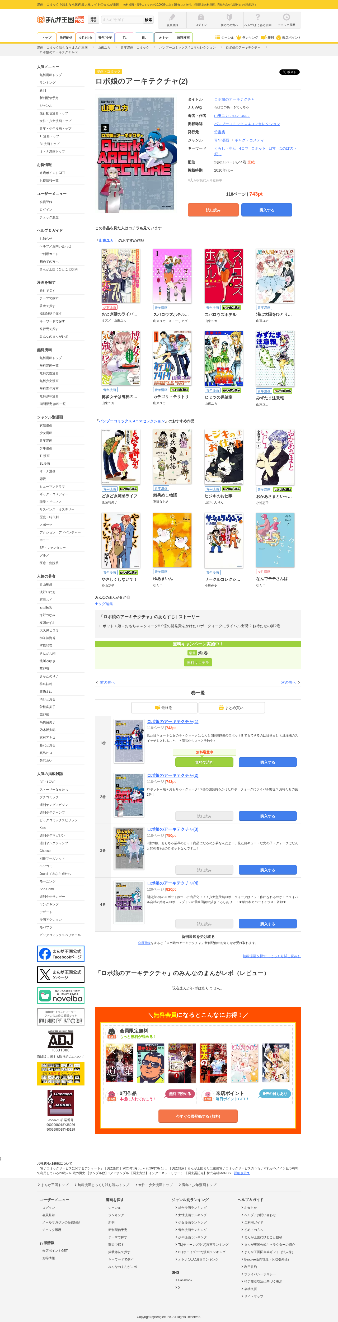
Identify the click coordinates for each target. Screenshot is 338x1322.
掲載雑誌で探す (51, 313)
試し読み (213, 210)
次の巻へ (288, 682)
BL (144, 38)
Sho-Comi (47, 889)
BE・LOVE (47, 782)
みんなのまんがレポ (54, 336)
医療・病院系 (49, 563)
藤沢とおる (47, 745)
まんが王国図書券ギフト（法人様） (267, 1252)
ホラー (44, 540)
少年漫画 (46, 448)
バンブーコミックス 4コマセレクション (132, 421)
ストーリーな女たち (54, 789)
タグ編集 (105, 604)
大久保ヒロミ (49, 630)
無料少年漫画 (49, 396)
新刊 (267, 38)
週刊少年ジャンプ (52, 812)
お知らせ (46, 238)
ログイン (46, 209)
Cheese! (45, 851)
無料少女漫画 (49, 381)
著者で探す (47, 306)
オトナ (163, 38)
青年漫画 (46, 440)
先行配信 (66, 38)
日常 (272, 148)
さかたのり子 (49, 676)
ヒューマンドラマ (52, 486)
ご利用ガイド (49, 254)
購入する (267, 210)
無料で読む (204, 762)
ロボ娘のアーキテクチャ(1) (173, 721)
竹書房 (219, 132)
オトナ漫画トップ (52, 151)
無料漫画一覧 (49, 365)
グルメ (44, 555)
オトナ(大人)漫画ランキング (196, 1259)
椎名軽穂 (46, 684)
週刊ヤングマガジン (54, 805)
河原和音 (46, 646)
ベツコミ (46, 866)
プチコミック (49, 797)
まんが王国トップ (52, 1185)
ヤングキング (49, 904)
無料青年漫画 (49, 388)
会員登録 (46, 202)
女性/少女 (85, 38)
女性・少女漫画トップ (55, 121)
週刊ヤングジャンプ (54, 843)
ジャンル (224, 38)
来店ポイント (288, 38)
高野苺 (44, 714)
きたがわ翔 (47, 653)
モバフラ (46, 927)
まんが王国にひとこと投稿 (59, 269)
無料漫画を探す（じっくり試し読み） (272, 956)
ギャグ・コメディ (249, 140)
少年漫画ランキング (190, 1237)
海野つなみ (47, 615)
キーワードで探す (52, 321)
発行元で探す (49, 329)
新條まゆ (46, 691)
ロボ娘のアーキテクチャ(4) (173, 883)
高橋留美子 (47, 722)
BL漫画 (45, 463)
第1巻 (203, 653)
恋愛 (43, 479)
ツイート (292, 72)
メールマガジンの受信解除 (61, 1222)
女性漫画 (46, 425)
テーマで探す (49, 298)
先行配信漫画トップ (54, 113)
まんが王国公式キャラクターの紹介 (267, 1244)
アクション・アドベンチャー (60, 532)
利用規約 (248, 1266)
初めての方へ (49, 261)
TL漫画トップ (49, 136)
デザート (46, 912)
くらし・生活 (225, 148)
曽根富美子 (47, 707)
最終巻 (163, 707)
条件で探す (47, 290)
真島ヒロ (46, 753)
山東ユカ (232, 116)
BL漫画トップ (49, 144)
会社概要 (248, 1289)
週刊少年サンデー (52, 897)
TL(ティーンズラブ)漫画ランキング (201, 1244)
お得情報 (48, 1258)
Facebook (183, 1280)
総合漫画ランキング (190, 1207)
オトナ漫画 (47, 471)
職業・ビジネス (51, 502)
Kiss (43, 828)
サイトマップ (251, 1296)
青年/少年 (105, 38)
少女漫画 (46, 433)
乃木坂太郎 (47, 730)
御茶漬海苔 (47, 638)
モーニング (47, 881)
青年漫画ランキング (190, 1229)
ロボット (258, 148)
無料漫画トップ (51, 75)
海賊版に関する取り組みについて (60, 1057)
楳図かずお (47, 623)
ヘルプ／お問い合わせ (55, 246)
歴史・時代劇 (49, 517)
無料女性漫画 (49, 373)
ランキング (247, 38)
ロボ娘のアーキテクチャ (234, 99)
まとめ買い (231, 707)
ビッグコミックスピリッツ (59, 820)
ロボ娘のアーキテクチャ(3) (173, 829)
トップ (46, 38)
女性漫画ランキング (190, 1215)
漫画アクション (51, 920)
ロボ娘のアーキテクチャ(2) (173, 775)
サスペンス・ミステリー (57, 509)
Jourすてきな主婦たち (55, 874)
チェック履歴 (49, 217)
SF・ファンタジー (53, 548)
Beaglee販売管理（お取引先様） (265, 1259)
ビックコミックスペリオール (60, 935)
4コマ (243, 148)
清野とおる (47, 699)
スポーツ (46, 525)
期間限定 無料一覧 (53, 404)
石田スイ (46, 600)
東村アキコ (47, 737)
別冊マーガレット (52, 858)
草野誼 (44, 669)
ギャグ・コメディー (54, 494)
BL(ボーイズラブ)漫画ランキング (200, 1252)
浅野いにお (47, 592)
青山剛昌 (46, 584)
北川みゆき (47, 661)
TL (125, 38)
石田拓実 (46, 607)
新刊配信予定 (49, 98)
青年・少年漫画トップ (55, 128)
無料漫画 (183, 38)
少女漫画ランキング (190, 1222)
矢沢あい (46, 760)
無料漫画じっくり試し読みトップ (101, 1185)
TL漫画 (45, 456)
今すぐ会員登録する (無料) (198, 1116)
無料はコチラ (198, 662)
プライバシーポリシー (258, 1274)
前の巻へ (107, 682)
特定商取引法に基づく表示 (261, 1281)
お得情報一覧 (49, 180)
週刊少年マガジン (52, 835)
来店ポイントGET (52, 173)
